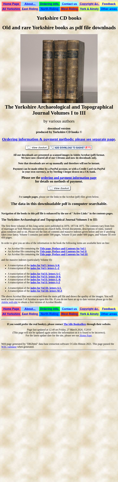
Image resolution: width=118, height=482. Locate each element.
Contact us (69, 3)
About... (30, 3)
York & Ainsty (89, 9)
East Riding (30, 9)
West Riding (69, 9)
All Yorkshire (11, 9)
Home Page (11, 3)
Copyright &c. (89, 3)
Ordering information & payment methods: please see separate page (58, 139)
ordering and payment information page (69, 177)
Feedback (108, 3)
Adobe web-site (9, 302)
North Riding (49, 9)
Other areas (109, 9)
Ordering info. (49, 3)
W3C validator (9, 346)
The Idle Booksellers (75, 324)
